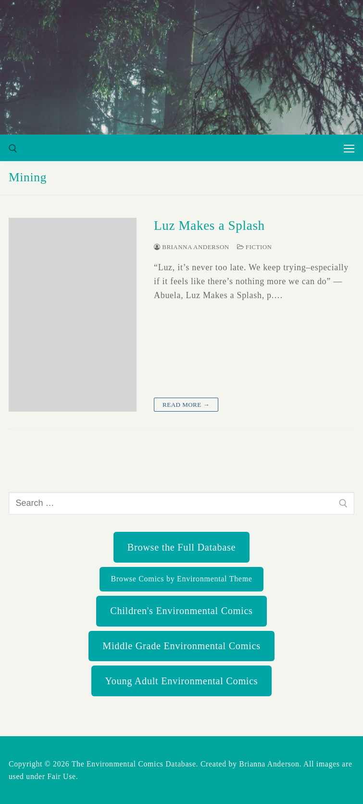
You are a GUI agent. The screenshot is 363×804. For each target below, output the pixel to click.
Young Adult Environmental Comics (181, 681)
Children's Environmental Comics (181, 610)
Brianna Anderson (191, 247)
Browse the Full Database (181, 547)
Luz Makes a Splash (209, 225)
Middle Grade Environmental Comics (181, 646)
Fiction (254, 247)
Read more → (186, 404)
